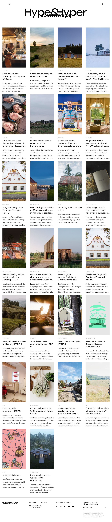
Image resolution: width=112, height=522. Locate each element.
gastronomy (34, 405)
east (59, 204)
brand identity (91, 204)
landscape (6, 338)
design (32, 70)
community (6, 204)
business (33, 338)
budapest (61, 137)
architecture (34, 204)
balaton (89, 137)
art (31, 137)
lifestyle (5, 70)
